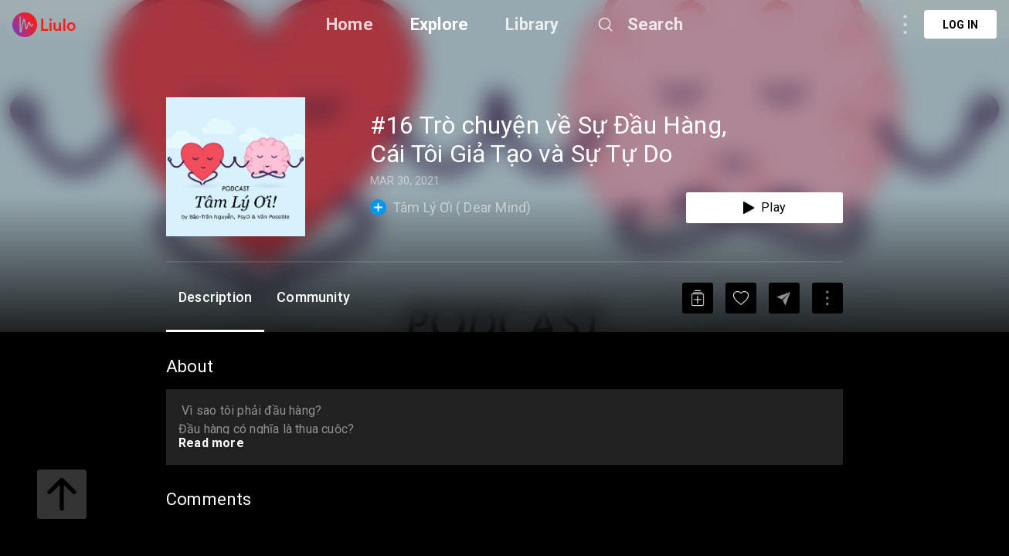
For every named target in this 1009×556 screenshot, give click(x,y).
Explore (439, 24)
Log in (960, 25)
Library (532, 24)
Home (349, 24)
